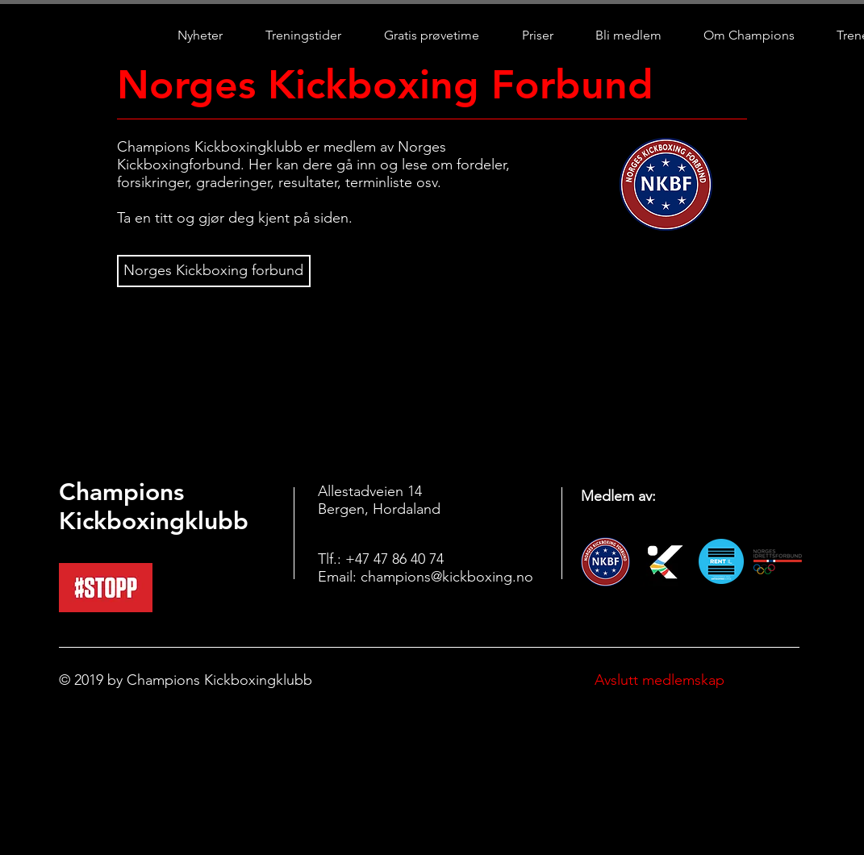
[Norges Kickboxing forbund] (214, 271)
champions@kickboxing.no (447, 577)
